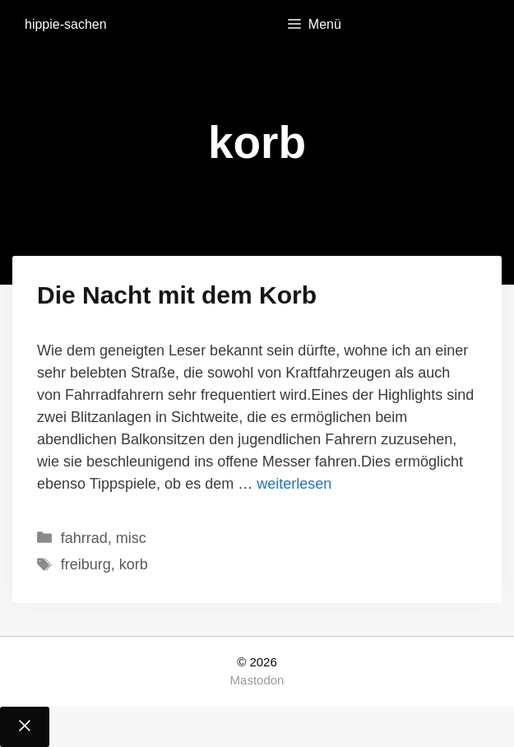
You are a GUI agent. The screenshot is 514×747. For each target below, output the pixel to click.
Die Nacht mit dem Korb (177, 295)
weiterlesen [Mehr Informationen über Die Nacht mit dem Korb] (294, 484)
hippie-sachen (66, 24)
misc (131, 538)
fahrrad (84, 538)
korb (133, 564)
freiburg (86, 564)
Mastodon (257, 680)
